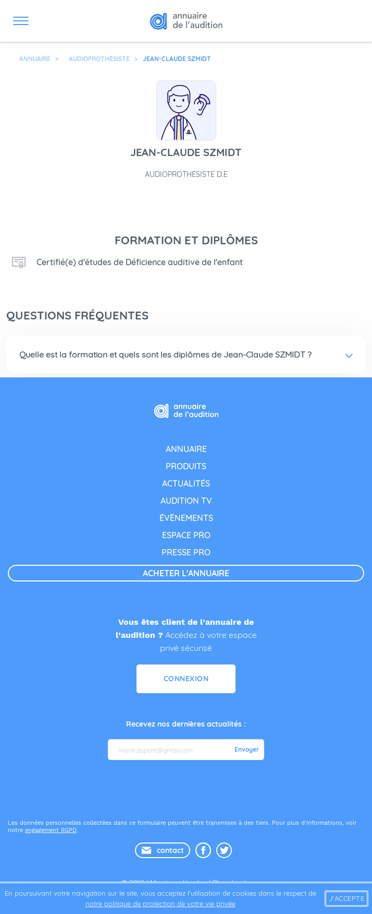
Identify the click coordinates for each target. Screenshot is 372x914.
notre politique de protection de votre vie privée (160, 903)
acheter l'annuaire (186, 573)
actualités (186, 483)
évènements (186, 518)
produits (186, 466)
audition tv (186, 500)
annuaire (186, 449)
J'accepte (347, 898)
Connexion (186, 678)
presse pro (186, 552)
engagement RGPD (51, 830)
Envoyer (246, 749)
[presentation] (187, 788)
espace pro (186, 535)
